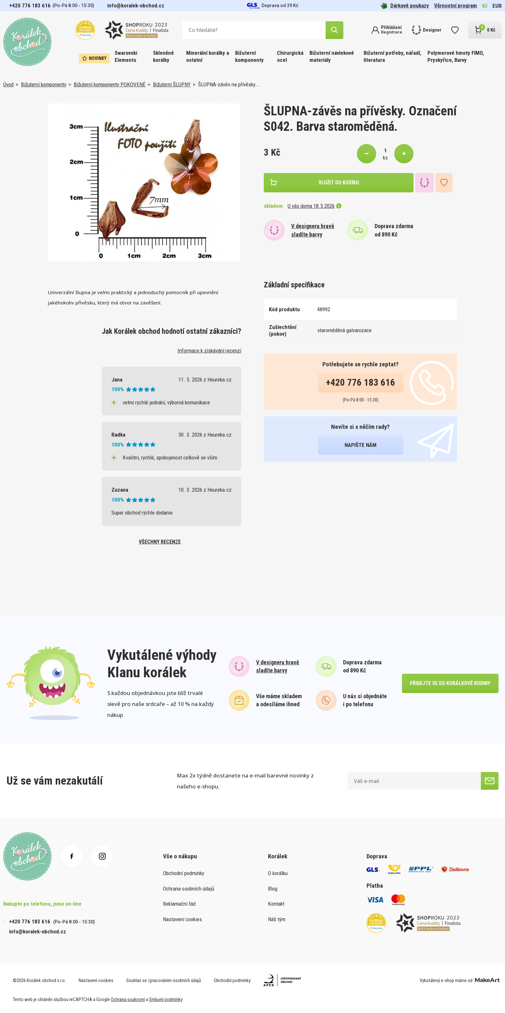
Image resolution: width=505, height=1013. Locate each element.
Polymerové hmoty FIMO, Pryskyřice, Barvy (455, 56)
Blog (272, 888)
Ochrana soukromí (128, 999)
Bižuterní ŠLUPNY (172, 84)
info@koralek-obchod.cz (135, 5)
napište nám (360, 445)
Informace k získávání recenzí (209, 350)
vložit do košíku (339, 182)
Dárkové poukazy (405, 5)
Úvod (8, 84)
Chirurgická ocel (290, 56)
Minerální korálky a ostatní (207, 56)
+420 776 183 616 (30, 5)
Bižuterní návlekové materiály (332, 56)
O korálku (278, 873)
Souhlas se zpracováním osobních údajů (163, 980)
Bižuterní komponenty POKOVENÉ (110, 84)
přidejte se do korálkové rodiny (450, 683)
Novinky (94, 58)
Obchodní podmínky (183, 873)
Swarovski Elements (126, 56)
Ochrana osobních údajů (188, 888)
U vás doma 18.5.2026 (314, 206)
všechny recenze (160, 542)
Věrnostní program (455, 5)
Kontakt (276, 904)
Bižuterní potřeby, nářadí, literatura (392, 56)
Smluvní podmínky (166, 999)
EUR (497, 6)
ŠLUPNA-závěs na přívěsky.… (229, 84)
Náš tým (276, 919)
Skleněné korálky (163, 56)
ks (385, 157)
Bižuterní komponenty (249, 56)
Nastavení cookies (182, 919)
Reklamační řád (179, 904)
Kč (485, 6)
